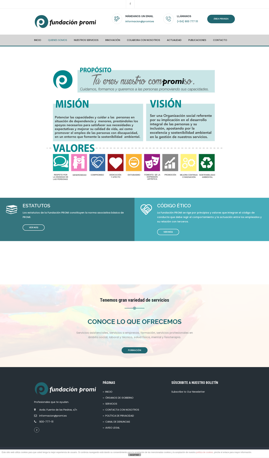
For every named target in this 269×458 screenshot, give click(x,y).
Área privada (221, 19)
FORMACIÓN (134, 350)
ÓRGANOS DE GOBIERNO (119, 397)
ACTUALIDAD (174, 40)
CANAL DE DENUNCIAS (117, 421)
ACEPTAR (134, 455)
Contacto (220, 40)
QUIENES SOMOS (57, 40)
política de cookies (204, 452)
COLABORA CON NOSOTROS (143, 40)
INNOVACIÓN (112, 40)
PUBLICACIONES (197, 40)
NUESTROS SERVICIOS (86, 40)
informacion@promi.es (139, 21)
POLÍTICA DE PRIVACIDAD (119, 415)
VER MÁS (33, 227)
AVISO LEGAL (112, 427)
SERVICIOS (111, 403)
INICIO (37, 40)
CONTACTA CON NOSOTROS (122, 409)
